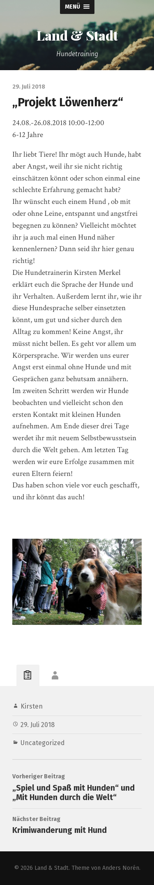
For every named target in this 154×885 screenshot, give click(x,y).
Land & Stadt (77, 35)
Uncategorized (43, 743)
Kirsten (32, 706)
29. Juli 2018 (38, 725)
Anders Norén (120, 867)
